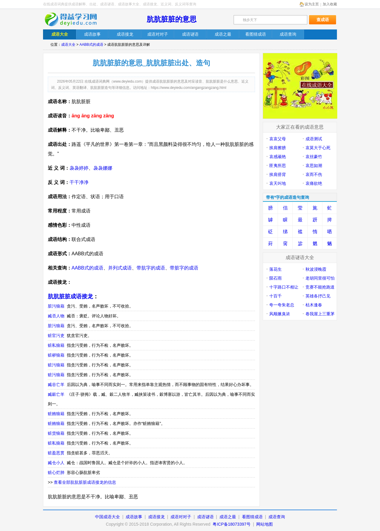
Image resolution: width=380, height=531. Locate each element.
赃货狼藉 (56, 433)
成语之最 (227, 516)
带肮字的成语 (151, 267)
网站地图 (264, 524)
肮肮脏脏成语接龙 (70, 296)
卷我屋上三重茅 (320, 313)
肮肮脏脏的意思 (172, 19)
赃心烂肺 (56, 472)
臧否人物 (56, 315)
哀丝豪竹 (313, 156)
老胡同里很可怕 (320, 278)
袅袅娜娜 (102, 168)
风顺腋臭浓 (279, 313)
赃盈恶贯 (56, 452)
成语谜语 (205, 516)
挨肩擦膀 (277, 147)
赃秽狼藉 (56, 355)
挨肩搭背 (277, 174)
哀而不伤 (313, 174)
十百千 (275, 296)
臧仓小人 (56, 462)
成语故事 (134, 516)
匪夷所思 (277, 165)
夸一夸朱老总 (281, 304)
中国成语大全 (107, 516)
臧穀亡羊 (56, 394)
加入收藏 (330, 4)
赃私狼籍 (56, 345)
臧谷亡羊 (56, 384)
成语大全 (68, 44)
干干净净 (78, 182)
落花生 (275, 269)
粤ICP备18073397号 (232, 524)
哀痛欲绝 (313, 183)
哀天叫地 (277, 183)
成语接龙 (156, 516)
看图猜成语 (252, 516)
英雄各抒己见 (317, 296)
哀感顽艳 (277, 156)
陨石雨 (275, 278)
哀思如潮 (313, 165)
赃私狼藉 (56, 443)
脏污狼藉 (56, 306)
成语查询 (276, 516)
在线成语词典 (75, 19)
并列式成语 (120, 267)
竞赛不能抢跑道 (320, 287)
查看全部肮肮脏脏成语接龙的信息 (85, 482)
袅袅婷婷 (78, 168)
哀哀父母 (277, 138)
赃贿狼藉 (56, 423)
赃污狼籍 (56, 365)
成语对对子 (180, 516)
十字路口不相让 (283, 287)
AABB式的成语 (91, 44)
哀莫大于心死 (317, 147)
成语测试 (313, 138)
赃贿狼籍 (56, 413)
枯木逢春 (313, 304)
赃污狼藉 (56, 374)
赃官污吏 (56, 335)
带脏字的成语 (184, 267)
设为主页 (312, 4)
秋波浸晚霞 (315, 269)
